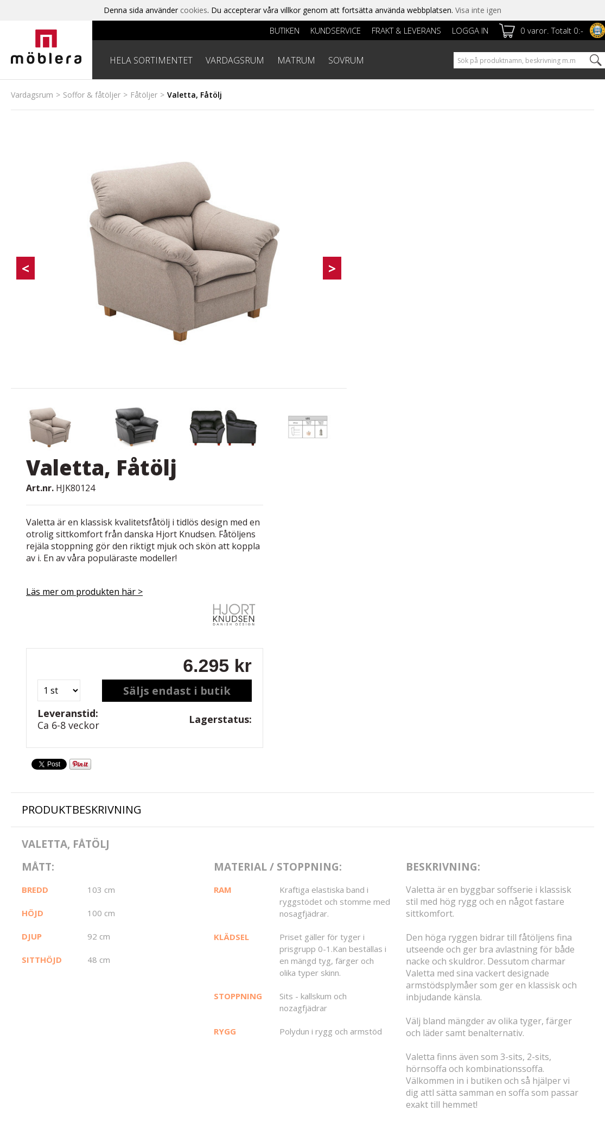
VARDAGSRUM (235, 60)
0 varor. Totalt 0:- (551, 30)
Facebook (341, 915)
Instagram (341, 942)
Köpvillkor (228, 953)
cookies (193, 10)
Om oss (25, 953)
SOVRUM (346, 60)
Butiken (285, 30)
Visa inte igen (478, 10)
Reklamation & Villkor (248, 965)
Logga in (470, 30)
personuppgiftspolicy (490, 991)
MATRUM (296, 60)
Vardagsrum (32, 95)
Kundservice (335, 30)
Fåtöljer (143, 95)
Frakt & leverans (406, 30)
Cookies (25, 965)
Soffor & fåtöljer (91, 95)
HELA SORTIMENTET (151, 60)
